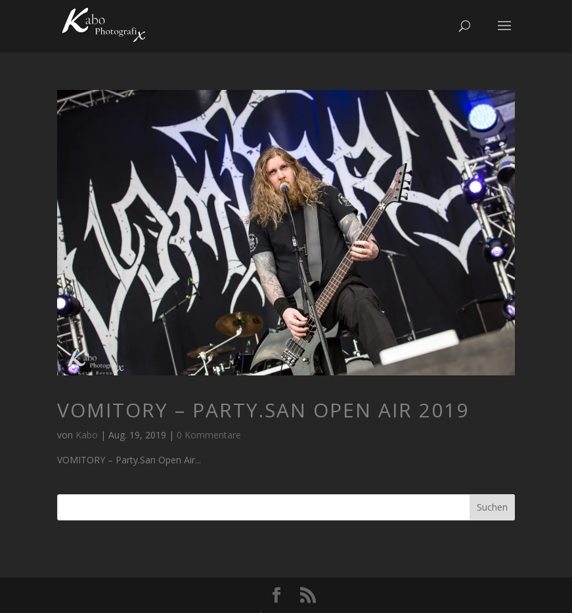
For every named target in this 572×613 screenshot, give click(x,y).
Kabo (87, 435)
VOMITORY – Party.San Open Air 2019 (263, 409)
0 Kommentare (209, 435)
